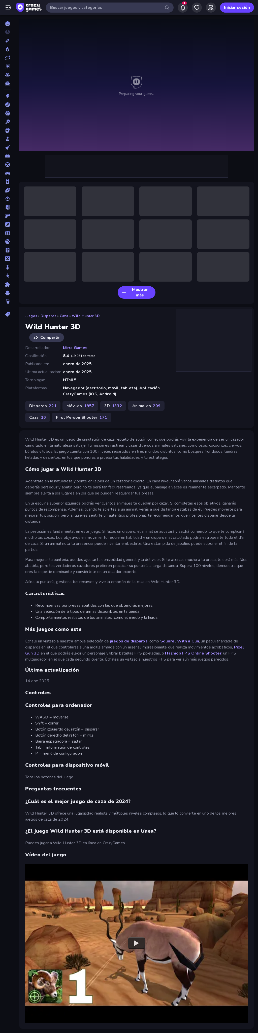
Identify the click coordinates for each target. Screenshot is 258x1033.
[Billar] (7, 122)
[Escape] (7, 207)
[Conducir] (7, 164)
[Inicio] (7, 23)
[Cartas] (7, 130)
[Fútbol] (7, 233)
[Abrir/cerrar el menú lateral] (8, 8)
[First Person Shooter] (7, 216)
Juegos (31, 316)
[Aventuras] (7, 104)
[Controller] (7, 173)
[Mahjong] (7, 250)
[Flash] (7, 224)
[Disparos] (7, 199)
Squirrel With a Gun (179, 641)
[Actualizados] (7, 57)
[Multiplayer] (7, 74)
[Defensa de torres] (7, 181)
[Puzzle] (7, 284)
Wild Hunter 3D (86, 316)
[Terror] (7, 293)
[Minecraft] (7, 258)
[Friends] (211, 8)
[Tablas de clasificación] (7, 83)
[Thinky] (7, 301)
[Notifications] (183, 8)
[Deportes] (7, 190)
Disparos (48, 316)
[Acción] (7, 96)
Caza (64, 316)
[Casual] (7, 139)
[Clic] (7, 147)
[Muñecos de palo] (7, 276)
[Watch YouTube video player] (136, 943)
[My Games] (197, 8)
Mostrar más (135, 292)
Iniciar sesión (237, 7)
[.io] (7, 241)
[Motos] (7, 267)
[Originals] (7, 66)
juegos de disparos (128, 641)
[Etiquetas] (7, 314)
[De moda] (7, 49)
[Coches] (7, 156)
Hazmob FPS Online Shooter (193, 653)
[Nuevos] (7, 40)
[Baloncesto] (7, 113)
